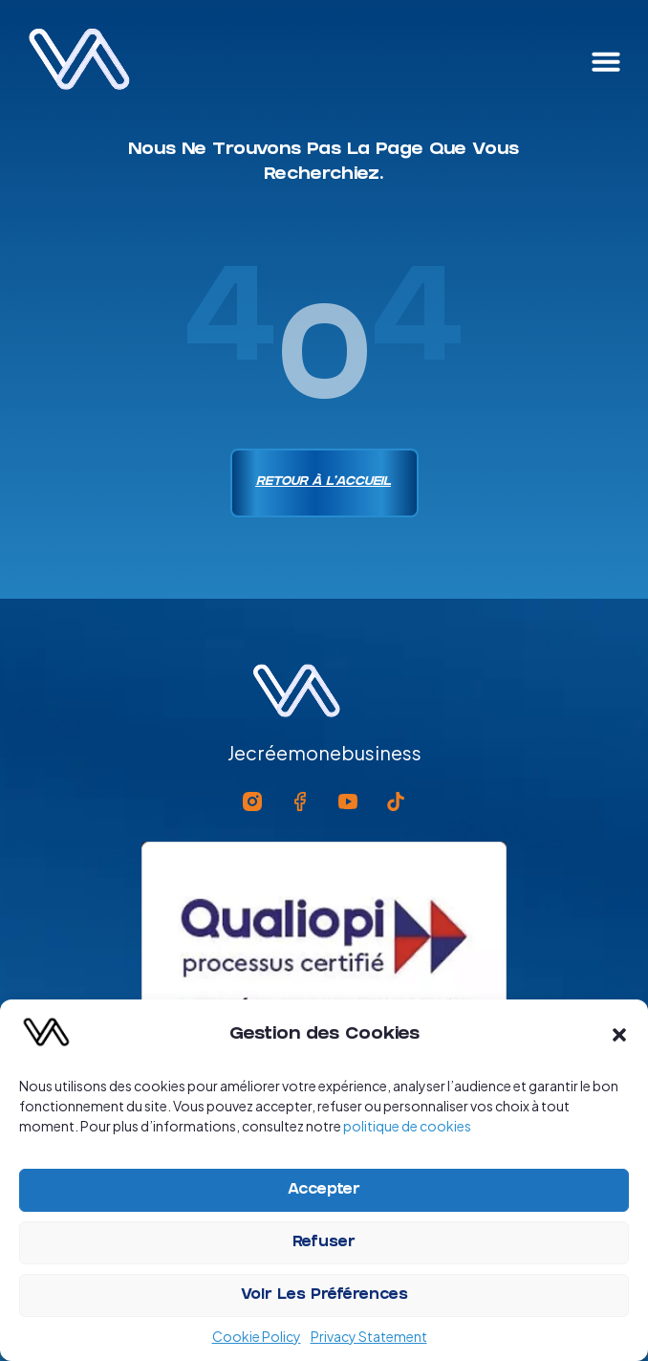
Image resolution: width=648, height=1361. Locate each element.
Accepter (324, 1190)
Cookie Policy (256, 1336)
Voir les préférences (324, 1296)
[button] (619, 1034)
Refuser (324, 1243)
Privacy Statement (369, 1336)
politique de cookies (407, 1125)
